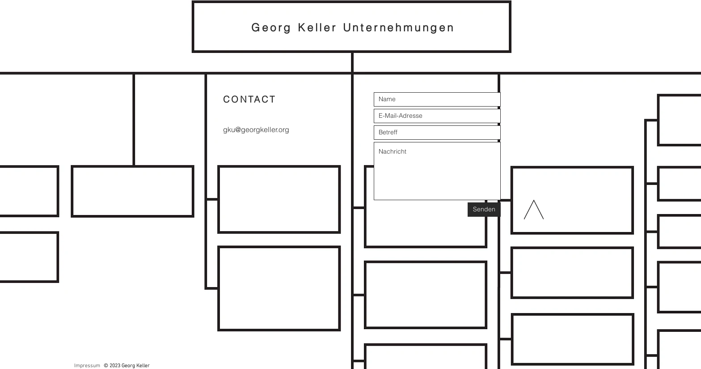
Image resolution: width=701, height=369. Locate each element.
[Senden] (484, 209)
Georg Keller (296, 27)
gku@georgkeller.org (256, 129)
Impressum (87, 366)
